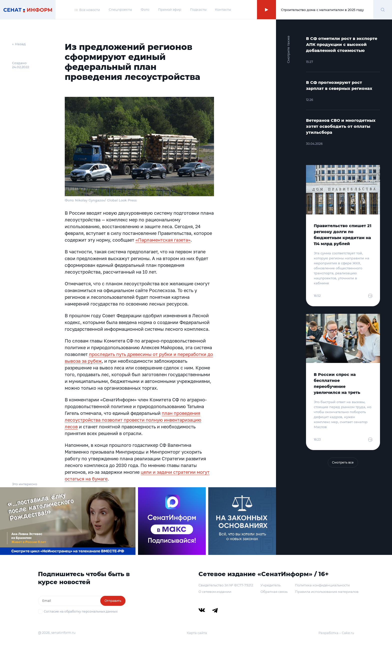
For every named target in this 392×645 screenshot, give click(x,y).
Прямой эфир (169, 9)
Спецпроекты (120, 9)
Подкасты (198, 9)
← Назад (19, 44)
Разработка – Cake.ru (336, 633)
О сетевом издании (214, 592)
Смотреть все (343, 462)
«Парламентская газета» (163, 240)
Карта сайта (197, 633)
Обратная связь (274, 592)
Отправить (112, 601)
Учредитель (270, 585)
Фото (145, 9)
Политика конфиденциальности (322, 585)
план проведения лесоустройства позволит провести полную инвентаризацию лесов (133, 419)
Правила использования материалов (326, 592)
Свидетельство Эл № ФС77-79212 (225, 585)
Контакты (223, 9)
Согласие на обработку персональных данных (81, 611)
